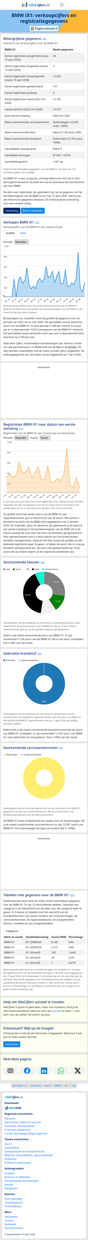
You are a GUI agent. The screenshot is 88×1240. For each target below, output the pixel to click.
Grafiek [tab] (10, 233)
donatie (57, 1011)
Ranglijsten (11, 1188)
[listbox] (22, 241)
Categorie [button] (11, 931)
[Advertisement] (44, 393)
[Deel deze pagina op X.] (77, 1071)
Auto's (8, 1144)
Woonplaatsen (26, 1126)
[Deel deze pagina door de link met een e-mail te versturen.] (10, 1071)
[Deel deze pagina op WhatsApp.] (60, 1071)
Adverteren (11, 1216)
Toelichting (11, 210)
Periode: (8, 242)
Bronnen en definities (17, 1177)
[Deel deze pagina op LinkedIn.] (44, 1071)
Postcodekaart (13, 1206)
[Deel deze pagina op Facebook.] (27, 1071)
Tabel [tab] (23, 233)
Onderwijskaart (14, 1202)
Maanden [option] (20, 242)
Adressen (10, 1118)
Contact (9, 1220)
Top (74, 1085)
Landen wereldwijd (16, 1133)
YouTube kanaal (14, 1228)
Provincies (10, 1129)
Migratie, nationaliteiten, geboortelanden (29, 1155)
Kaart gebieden (14, 1198)
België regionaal (37, 1133)
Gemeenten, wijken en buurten (23, 1122)
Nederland (24, 1129)
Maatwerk (10, 1224)
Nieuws (9, 1184)
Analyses (10, 1173)
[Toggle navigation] (61, 5)
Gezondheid (12, 1147)
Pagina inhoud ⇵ (44, 29)
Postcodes (11, 1126)
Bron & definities (33, 210)
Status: (34, 438)
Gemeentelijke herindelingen (22, 1181)
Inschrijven (11, 1044)
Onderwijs (10, 1159)
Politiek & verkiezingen (18, 1162)
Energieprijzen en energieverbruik (25, 1151)
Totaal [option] (44, 438)
